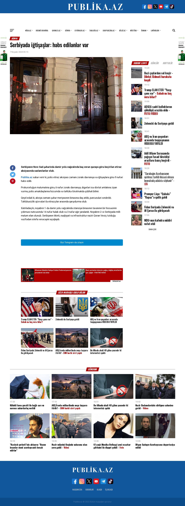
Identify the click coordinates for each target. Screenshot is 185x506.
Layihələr (155, 30)
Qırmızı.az (56, 30)
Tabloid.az (93, 30)
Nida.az (28, 30)
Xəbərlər (89, 489)
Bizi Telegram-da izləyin (71, 242)
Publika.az (26, 177)
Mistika (133, 30)
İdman (143, 30)
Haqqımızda (77, 489)
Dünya (67, 30)
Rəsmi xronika (42, 30)
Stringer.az (80, 30)
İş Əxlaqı (109, 489)
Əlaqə (99, 489)
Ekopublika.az (109, 30)
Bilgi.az (122, 30)
